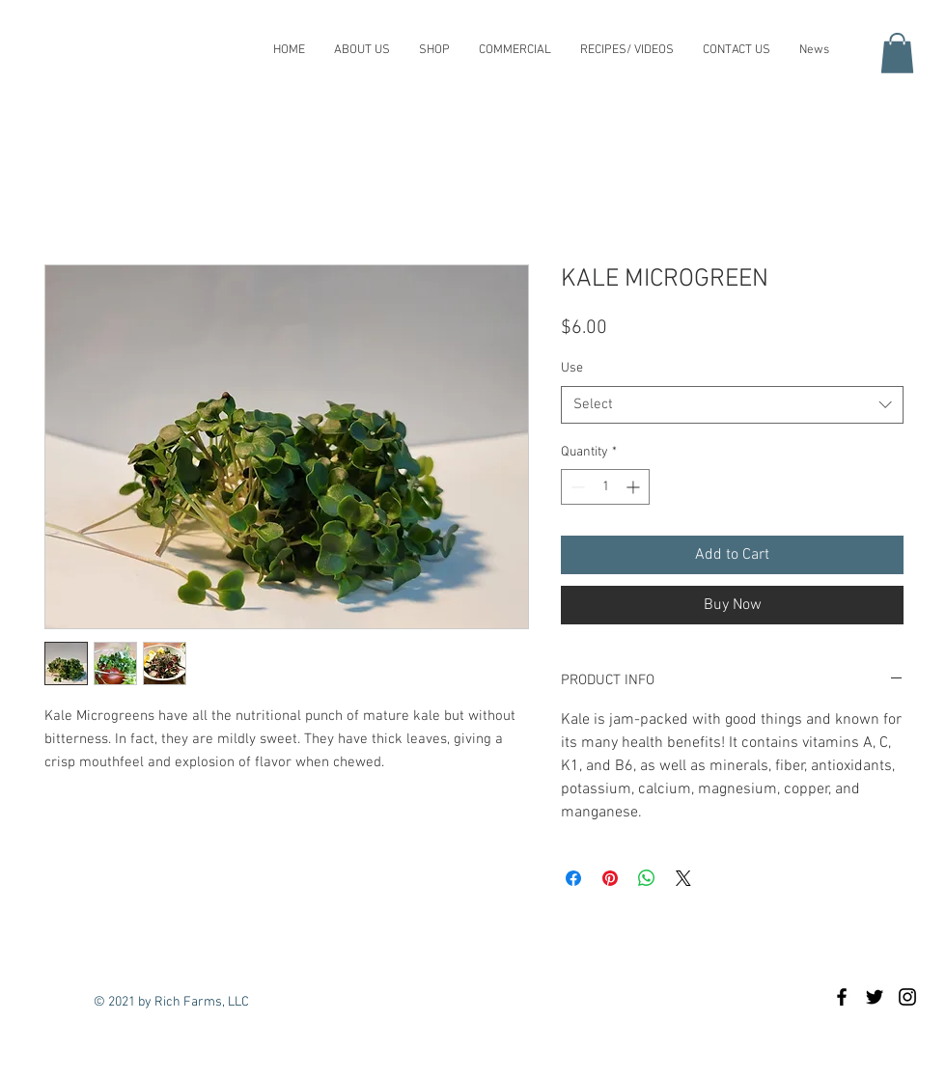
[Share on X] (683, 878)
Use (572, 368)
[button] (897, 53)
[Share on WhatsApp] (646, 878)
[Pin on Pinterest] (610, 878)
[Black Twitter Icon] (874, 996)
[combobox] (732, 405)
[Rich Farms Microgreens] (841, 996)
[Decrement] (576, 487)
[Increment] (635, 487)
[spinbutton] (605, 487)
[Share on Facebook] (573, 878)
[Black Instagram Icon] (907, 996)
